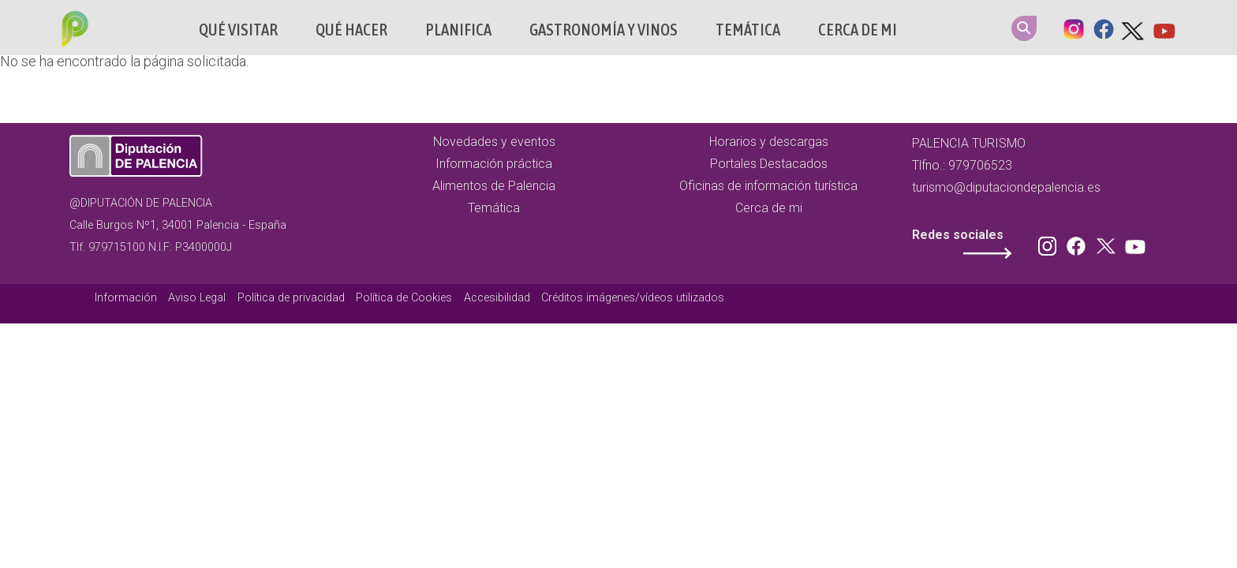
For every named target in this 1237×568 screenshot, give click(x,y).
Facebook (1104, 27)
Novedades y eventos (494, 141)
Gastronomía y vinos (603, 30)
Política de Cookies (404, 298)
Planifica (458, 30)
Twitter (1134, 27)
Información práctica (493, 163)
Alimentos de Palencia (493, 185)
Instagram (1074, 27)
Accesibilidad (497, 298)
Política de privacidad (291, 298)
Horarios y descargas (768, 141)
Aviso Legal (197, 298)
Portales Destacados (769, 163)
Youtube (1164, 27)
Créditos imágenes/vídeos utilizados (632, 298)
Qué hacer (351, 30)
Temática (748, 30)
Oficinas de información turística (768, 185)
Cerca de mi (857, 30)
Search (1024, 28)
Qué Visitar (238, 30)
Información (126, 298)
